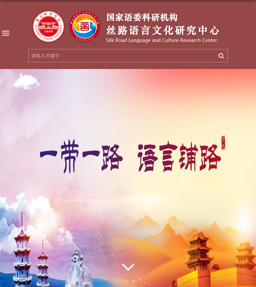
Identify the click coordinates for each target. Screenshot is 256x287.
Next (128, 267)
